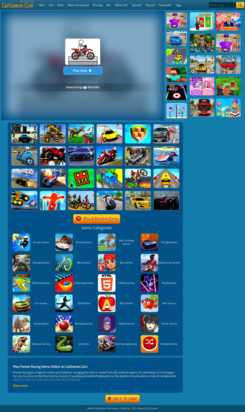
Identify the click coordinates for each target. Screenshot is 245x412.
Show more (20, 386)
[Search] (222, 5)
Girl (108, 5)
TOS (134, 408)
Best (60, 5)
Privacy (140, 408)
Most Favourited (78, 5)
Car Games (152, 408)
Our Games (100, 408)
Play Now (82, 70)
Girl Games (112, 408)
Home (90, 408)
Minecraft (121, 5)
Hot (51, 5)
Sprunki (136, 5)
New (42, 5)
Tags (178, 5)
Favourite (165, 5)
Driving (97, 5)
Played (150, 5)
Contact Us (125, 408)
